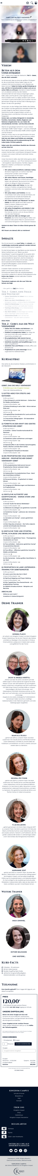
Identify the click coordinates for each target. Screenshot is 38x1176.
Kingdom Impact (19, 1110)
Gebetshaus (19, 1115)
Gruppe (17, 1040)
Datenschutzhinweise (14, 1160)
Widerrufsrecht (25, 1158)
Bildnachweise (26, 1160)
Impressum (11, 1158)
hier (29, 989)
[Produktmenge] (5, 1044)
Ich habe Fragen (19, 1070)
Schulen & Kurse (19, 1093)
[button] (1, 3)
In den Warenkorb (23, 1044)
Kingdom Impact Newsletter (19, 1117)
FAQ (19, 1098)
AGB (17, 1158)
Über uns (19, 1107)
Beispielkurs (19, 1096)
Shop (19, 1112)
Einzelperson (8, 1040)
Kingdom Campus (19, 1091)
